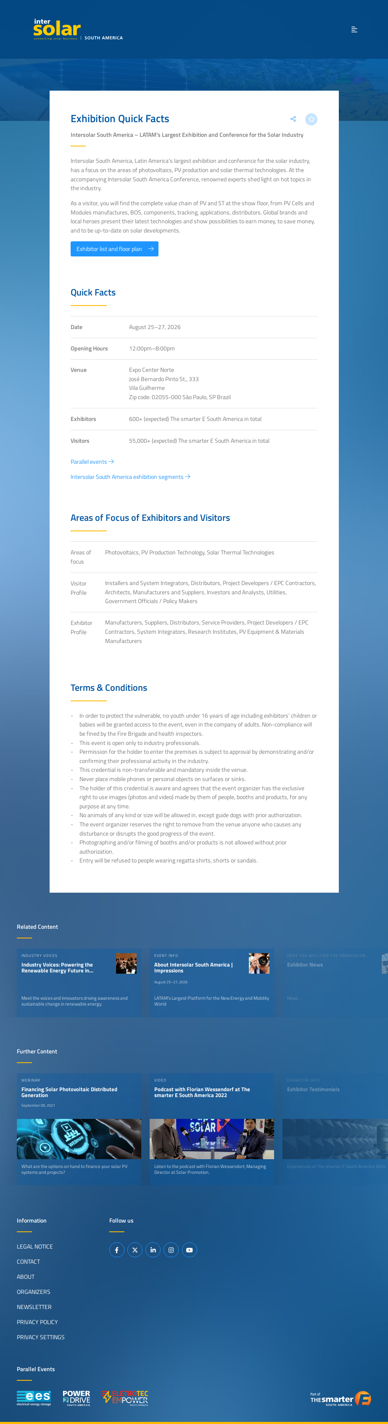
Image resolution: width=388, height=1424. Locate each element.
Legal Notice (35, 1246)
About (25, 1276)
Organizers (33, 1291)
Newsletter (34, 1306)
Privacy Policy (37, 1321)
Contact (28, 1261)
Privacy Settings (41, 1336)
